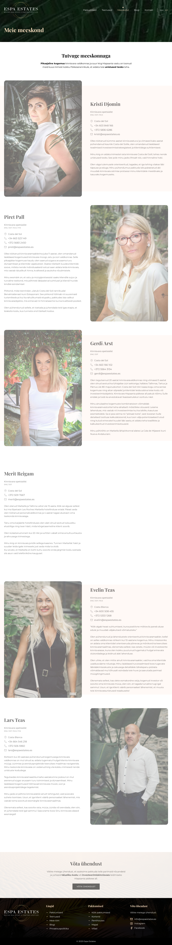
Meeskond (123, 10)
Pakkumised (89, 10)
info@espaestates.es (145, 919)
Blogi (136, 10)
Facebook (139, 928)
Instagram (139, 923)
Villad (94, 928)
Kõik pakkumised (101, 912)
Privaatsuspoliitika (59, 928)
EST (166, 10)
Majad (95, 924)
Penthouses (98, 920)
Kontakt (149, 10)
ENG (162, 10)
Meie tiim (54, 920)
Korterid (96, 916)
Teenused (107, 10)
